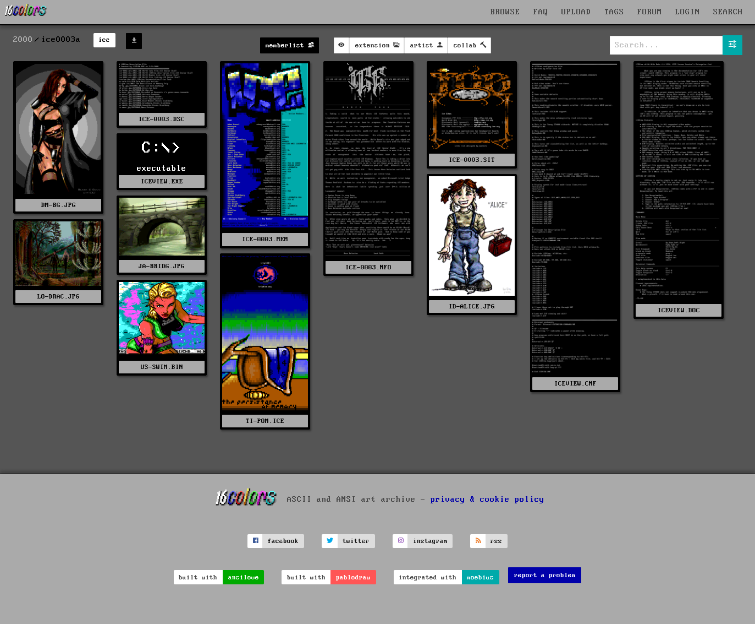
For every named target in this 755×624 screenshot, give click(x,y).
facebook (283, 541)
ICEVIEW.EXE (162, 181)
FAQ (540, 12)
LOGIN (687, 12)
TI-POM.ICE (265, 421)
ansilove (243, 577)
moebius (480, 577)
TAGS (614, 12)
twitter (356, 541)
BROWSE (505, 12)
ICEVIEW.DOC (679, 310)
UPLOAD (576, 12)
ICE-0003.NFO (368, 267)
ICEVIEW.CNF (575, 383)
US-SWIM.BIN (162, 367)
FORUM (649, 12)
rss (496, 541)
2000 (23, 39)
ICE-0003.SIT (472, 160)
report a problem (545, 575)
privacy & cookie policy (487, 499)
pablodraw (353, 577)
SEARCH (728, 12)
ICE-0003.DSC (162, 119)
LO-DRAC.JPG (58, 296)
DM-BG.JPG (58, 205)
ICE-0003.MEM (265, 239)
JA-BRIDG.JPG (162, 266)
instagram (430, 541)
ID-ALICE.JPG (472, 306)
